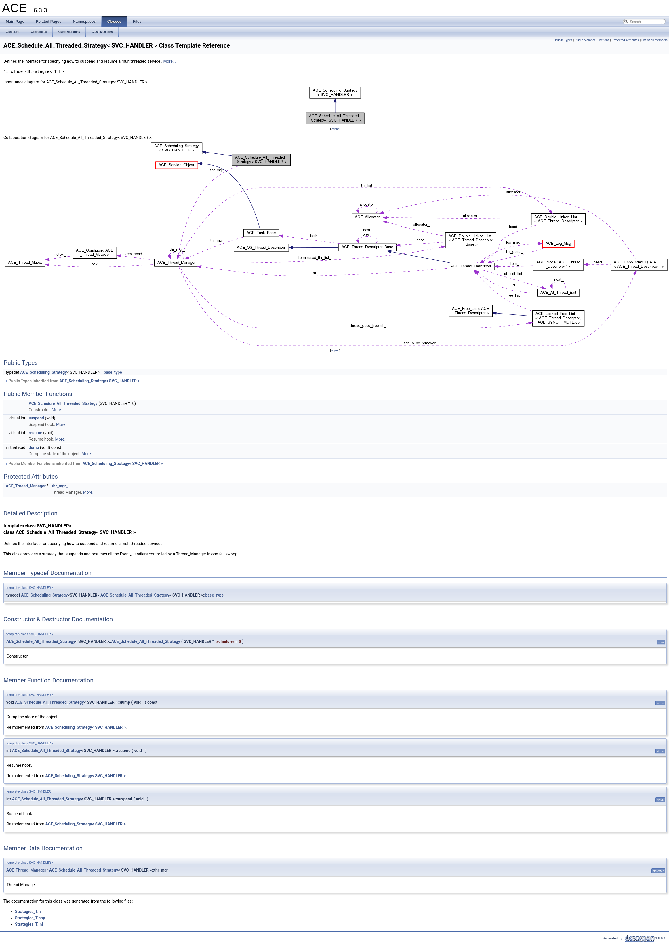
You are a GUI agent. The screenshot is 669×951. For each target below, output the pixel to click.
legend (335, 128)
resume (35, 432)
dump (34, 447)
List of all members (654, 40)
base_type (113, 372)
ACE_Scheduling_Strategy (43, 372)
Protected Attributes (625, 40)
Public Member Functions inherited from (84, 463)
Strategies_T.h (28, 911)
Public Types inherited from (72, 381)
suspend (36, 418)
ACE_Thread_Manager (26, 486)
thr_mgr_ (60, 486)
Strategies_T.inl (29, 924)
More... (169, 61)
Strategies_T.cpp (30, 918)
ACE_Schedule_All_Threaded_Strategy (63, 403)
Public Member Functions (592, 40)
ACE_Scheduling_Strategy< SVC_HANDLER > (99, 381)
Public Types (563, 40)
